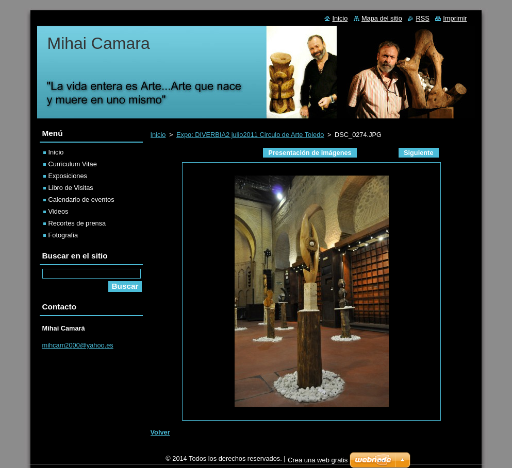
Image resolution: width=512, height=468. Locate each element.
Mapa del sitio (381, 18)
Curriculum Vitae (72, 164)
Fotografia (63, 235)
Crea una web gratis (318, 462)
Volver (160, 432)
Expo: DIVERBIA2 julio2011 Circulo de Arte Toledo (250, 134)
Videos (58, 211)
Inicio (158, 134)
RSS (422, 18)
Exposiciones (67, 176)
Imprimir (455, 18)
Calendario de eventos (81, 199)
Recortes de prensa (77, 223)
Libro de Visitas (70, 188)
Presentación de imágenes (309, 153)
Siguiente (419, 153)
